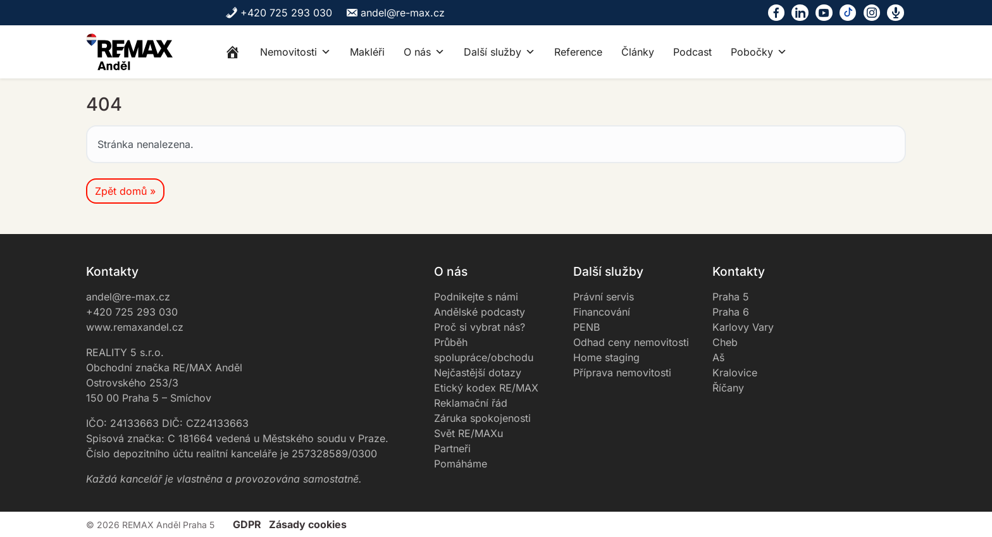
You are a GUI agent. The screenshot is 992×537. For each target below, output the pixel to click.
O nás (424, 52)
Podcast (692, 52)
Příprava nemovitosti (622, 372)
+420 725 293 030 (278, 12)
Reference (578, 52)
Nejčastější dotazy (477, 372)
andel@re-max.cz (395, 12)
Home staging (606, 357)
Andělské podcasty (479, 312)
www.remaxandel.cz (134, 327)
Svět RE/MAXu (468, 433)
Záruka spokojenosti (482, 418)
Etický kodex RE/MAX (486, 387)
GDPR (247, 524)
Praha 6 (730, 312)
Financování (601, 312)
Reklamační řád (470, 403)
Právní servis (603, 296)
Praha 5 (730, 296)
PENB (586, 327)
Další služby (499, 52)
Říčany (728, 387)
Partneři (452, 448)
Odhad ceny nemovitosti (631, 342)
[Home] (232, 52)
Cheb (725, 342)
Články (637, 52)
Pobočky (759, 52)
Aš (718, 357)
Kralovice (734, 372)
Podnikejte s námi (476, 296)
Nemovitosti (295, 52)
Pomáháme (460, 463)
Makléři (367, 52)
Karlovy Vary (743, 327)
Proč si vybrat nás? (479, 327)
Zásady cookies (308, 524)
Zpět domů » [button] (125, 191)
